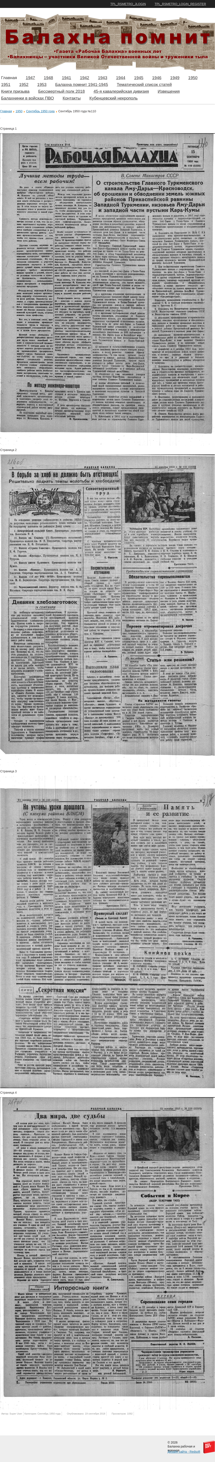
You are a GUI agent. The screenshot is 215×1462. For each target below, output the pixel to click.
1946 (156, 77)
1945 (138, 77)
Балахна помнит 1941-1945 (81, 84)
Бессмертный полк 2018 (61, 91)
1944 (120, 77)
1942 (84, 77)
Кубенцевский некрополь (114, 98)
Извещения (169, 91)
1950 (192, 77)
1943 (102, 77)
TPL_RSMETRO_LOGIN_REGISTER (180, 4)
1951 (5, 84)
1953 (42, 84)
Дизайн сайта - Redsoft (184, 1451)
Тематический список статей (144, 84)
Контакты (72, 98)
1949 (174, 77)
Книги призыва (15, 91)
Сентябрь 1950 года (40, 111)
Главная (9, 77)
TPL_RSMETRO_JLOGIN (128, 4)
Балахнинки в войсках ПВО (27, 98)
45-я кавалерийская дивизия (121, 91)
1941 (66, 77)
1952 (23, 84)
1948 (48, 77)
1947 (30, 77)
